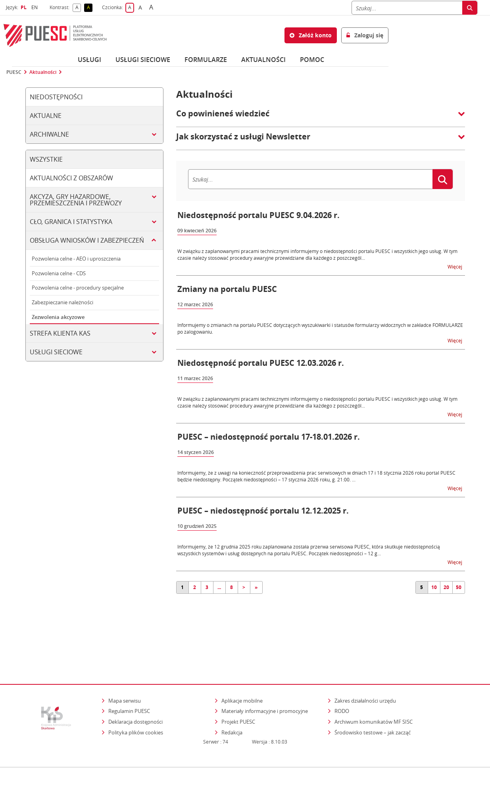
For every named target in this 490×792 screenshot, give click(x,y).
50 (458, 587)
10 (434, 587)
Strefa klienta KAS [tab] (60, 333)
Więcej (455, 266)
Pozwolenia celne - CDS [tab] (59, 273)
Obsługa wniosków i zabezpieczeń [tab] (87, 240)
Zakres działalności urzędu (365, 666)
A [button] (78, 8)
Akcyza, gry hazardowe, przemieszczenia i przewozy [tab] (76, 199)
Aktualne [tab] (45, 115)
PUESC (13, 72)
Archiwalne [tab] (49, 134)
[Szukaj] (407, 8)
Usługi (89, 59)
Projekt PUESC (238, 687)
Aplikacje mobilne (242, 666)
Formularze (205, 59)
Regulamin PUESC (129, 676)
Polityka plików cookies (135, 697)
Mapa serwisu (124, 666)
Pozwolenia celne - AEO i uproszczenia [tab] (76, 258)
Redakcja (231, 697)
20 (446, 587)
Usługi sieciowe (142, 59)
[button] (320, 117)
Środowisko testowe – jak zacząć (373, 697)
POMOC (312, 59)
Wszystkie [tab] (46, 159)
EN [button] (35, 7)
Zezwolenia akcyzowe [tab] (58, 317)
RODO (341, 676)
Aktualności (263, 59)
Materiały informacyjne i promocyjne (264, 676)
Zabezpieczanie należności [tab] (62, 302)
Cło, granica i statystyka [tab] (71, 221)
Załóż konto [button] (311, 35)
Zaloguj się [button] (364, 35)
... (219, 587)
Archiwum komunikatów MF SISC (373, 687)
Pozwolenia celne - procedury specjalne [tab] (78, 287)
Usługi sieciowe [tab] (56, 352)
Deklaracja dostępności (135, 687)
